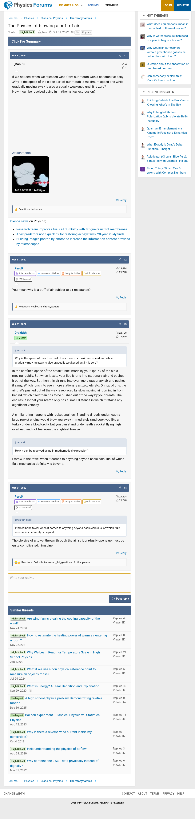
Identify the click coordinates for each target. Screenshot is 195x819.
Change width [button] (17, 795)
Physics (86, 33)
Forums (93, 5)
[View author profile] (71, 275)
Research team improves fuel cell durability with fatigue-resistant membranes (71, 231)
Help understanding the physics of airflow (57, 750)
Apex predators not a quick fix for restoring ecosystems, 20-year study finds (70, 235)
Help (177, 795)
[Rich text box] (69, 584)
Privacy (165, 795)
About (138, 795)
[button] (82, 5)
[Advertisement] (69, 123)
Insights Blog (69, 5)
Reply (123, 201)
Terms (151, 795)
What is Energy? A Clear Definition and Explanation (63, 687)
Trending (111, 5)
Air (77, 33)
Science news (19, 222)
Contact (124, 795)
